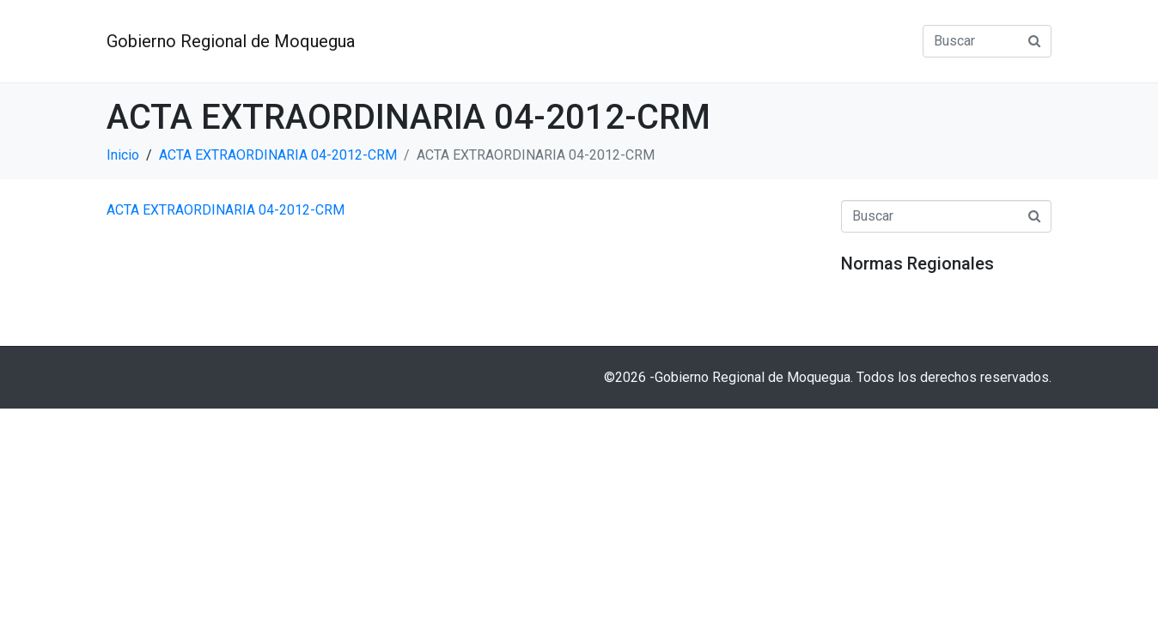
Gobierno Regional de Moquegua (231, 41)
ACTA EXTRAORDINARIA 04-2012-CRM (225, 210)
